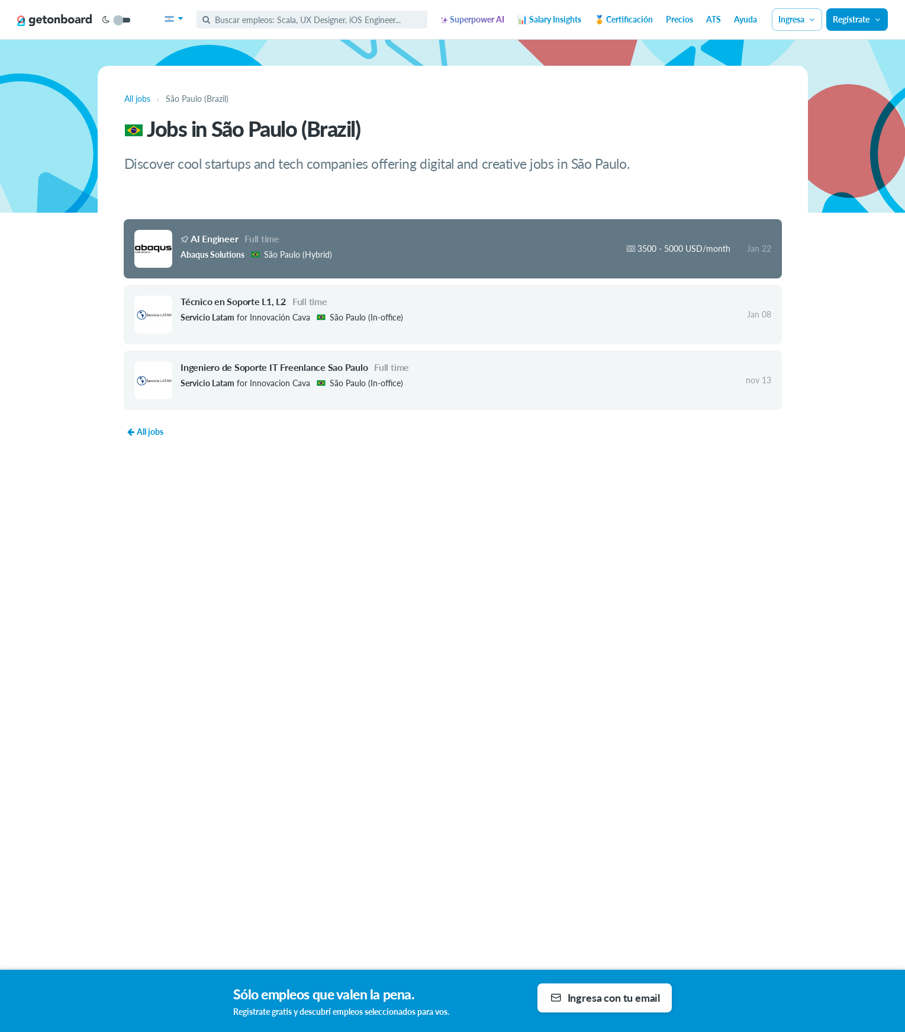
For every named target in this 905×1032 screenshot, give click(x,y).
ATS (713, 19)
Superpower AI (472, 19)
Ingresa (797, 19)
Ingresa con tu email (605, 997)
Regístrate (857, 19)
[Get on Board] (54, 20)
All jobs (145, 432)
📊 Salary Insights (549, 19)
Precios (679, 19)
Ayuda (745, 19)
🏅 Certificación (623, 19)
